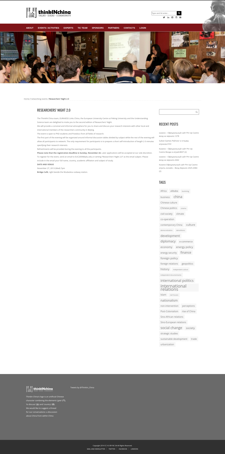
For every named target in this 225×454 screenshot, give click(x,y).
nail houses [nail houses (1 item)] (174, 295)
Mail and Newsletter (96, 449)
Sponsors (98, 28)
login (142, 28)
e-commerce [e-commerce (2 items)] (186, 241)
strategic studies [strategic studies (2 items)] (169, 333)
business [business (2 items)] (165, 197)
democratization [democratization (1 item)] (167, 230)
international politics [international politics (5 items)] (177, 280)
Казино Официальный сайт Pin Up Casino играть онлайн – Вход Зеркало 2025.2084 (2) (178, 167)
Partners (113, 28)
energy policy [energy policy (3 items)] (184, 247)
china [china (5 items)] (178, 196)
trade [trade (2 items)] (194, 339)
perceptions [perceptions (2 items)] (188, 305)
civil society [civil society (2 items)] (167, 213)
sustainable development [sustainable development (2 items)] (174, 339)
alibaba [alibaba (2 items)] (174, 191)
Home (26, 99)
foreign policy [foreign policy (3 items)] (169, 258)
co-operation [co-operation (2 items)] (167, 219)
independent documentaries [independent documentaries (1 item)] (171, 275)
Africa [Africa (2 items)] (164, 191)
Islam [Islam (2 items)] (163, 294)
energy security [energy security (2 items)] (169, 252)
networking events (39, 99)
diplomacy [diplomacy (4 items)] (168, 241)
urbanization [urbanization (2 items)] (167, 344)
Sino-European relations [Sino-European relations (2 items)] (173, 322)
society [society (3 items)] (190, 328)
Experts (68, 28)
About (30, 28)
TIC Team (82, 28)
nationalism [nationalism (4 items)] (169, 300)
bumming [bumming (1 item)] (185, 191)
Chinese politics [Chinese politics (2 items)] (169, 208)
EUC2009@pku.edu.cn (85, 156)
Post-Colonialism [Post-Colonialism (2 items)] (169, 311)
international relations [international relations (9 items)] (174, 288)
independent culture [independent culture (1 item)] (180, 270)
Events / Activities (48, 28)
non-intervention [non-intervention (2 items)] (169, 305)
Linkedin (134, 449)
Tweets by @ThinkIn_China (82, 387)
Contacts (129, 28)
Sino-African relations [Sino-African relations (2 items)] (172, 316)
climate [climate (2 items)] (180, 213)
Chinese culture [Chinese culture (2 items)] (169, 202)
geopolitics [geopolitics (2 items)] (187, 263)
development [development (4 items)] (170, 236)
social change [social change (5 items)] (171, 327)
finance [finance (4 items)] (186, 252)
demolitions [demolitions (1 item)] (180, 230)
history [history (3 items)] (165, 269)
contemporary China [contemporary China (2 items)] (171, 224)
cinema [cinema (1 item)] (183, 208)
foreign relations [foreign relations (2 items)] (169, 263)
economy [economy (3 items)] (166, 247)
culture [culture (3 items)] (190, 224)
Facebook (123, 449)
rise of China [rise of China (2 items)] (188, 311)
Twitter (112, 449)
